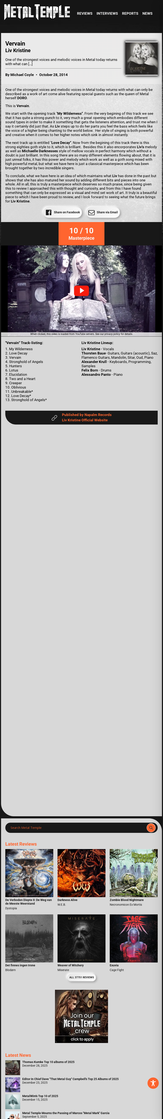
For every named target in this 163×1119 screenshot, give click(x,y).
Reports (130, 13)
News (147, 13)
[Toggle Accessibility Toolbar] (153, 1083)
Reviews (84, 13)
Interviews (107, 13)
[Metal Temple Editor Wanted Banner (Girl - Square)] (81, 1042)
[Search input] (77, 828)
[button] (81, 290)
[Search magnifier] (151, 827)
